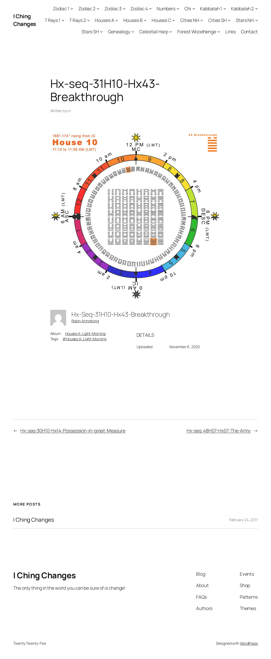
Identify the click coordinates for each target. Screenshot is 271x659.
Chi (187, 8)
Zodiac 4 (139, 8)
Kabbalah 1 (211, 8)
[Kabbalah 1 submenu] (224, 8)
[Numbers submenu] (178, 8)
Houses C (161, 20)
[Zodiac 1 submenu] (71, 8)
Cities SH (217, 20)
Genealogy (119, 31)
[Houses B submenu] (145, 20)
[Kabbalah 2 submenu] (256, 8)
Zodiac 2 (87, 8)
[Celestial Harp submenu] (170, 31)
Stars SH (90, 31)
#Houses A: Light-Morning (84, 338)
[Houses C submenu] (173, 20)
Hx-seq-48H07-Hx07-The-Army (219, 430)
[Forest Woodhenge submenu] (218, 31)
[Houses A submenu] (116, 20)
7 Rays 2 (77, 20)
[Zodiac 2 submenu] (98, 8)
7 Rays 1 (52, 20)
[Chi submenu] (193, 8)
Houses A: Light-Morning (85, 333)
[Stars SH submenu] (101, 31)
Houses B (133, 20)
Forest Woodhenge (196, 31)
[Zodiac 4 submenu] (150, 8)
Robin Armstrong (85, 320)
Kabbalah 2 (242, 8)
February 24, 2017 (243, 519)
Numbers (166, 8)
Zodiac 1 (61, 8)
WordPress (249, 643)
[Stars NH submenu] (256, 20)
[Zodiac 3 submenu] (124, 8)
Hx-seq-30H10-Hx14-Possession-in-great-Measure (72, 430)
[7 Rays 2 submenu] (88, 20)
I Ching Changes (24, 20)
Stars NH (245, 20)
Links (230, 31)
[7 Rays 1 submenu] (63, 20)
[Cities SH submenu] (229, 20)
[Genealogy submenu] (132, 31)
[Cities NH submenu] (201, 20)
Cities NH (189, 20)
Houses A (104, 20)
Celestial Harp (153, 31)
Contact (249, 31)
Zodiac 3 (113, 8)
